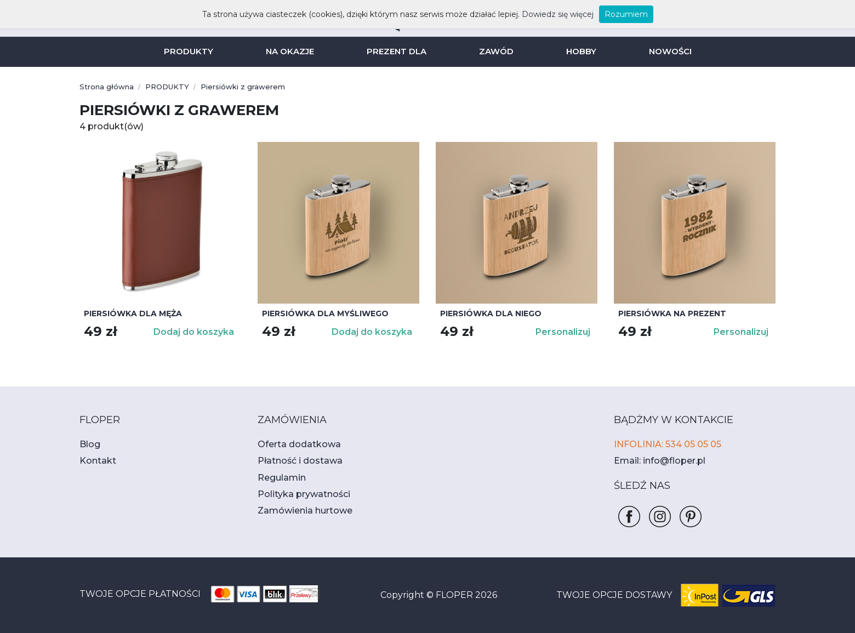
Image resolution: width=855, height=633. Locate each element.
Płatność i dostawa (294, 460)
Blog (88, 444)
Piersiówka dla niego (487, 313)
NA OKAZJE (292, 51)
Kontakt (94, 460)
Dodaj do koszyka (197, 332)
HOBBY (577, 51)
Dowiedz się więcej (545, 14)
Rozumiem (607, 14)
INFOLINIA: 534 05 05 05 (663, 444)
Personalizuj (564, 332)
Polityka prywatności (297, 494)
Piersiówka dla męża (129, 313)
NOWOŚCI (665, 51)
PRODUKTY (193, 51)
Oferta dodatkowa (292, 444)
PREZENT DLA (397, 51)
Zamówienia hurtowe (298, 510)
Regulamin (278, 477)
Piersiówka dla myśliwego (320, 313)
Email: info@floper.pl (654, 460)
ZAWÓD (494, 51)
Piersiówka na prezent (668, 313)
